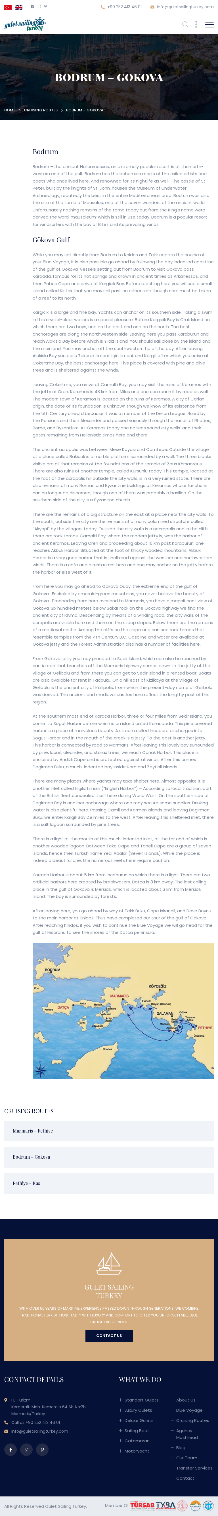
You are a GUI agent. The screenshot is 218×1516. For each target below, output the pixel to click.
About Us (186, 1400)
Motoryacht (137, 1451)
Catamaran (137, 1441)
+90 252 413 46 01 (121, 7)
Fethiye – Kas (26, 1183)
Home (9, 110)
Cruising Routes (41, 110)
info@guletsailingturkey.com (182, 7)
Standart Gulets (142, 1400)
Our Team (186, 1458)
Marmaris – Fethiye (33, 1131)
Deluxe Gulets (139, 1420)
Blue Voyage (189, 1410)
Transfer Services (194, 1468)
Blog (180, 1448)
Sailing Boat (137, 1431)
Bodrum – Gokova (31, 1157)
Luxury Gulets (138, 1410)
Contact (185, 1478)
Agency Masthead (187, 1434)
